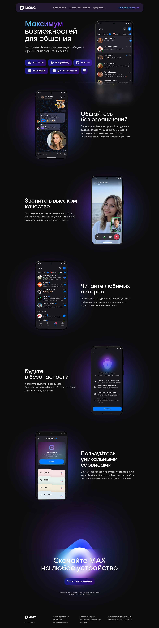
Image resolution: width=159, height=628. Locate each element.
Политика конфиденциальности (120, 617)
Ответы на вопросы (87, 617)
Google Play (59, 63)
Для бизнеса (59, 8)
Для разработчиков (60, 623)
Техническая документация (90, 620)
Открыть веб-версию (128, 8)
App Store (35, 63)
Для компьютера (64, 71)
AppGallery (36, 71)
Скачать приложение (79, 8)
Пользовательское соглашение (120, 620)
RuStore (83, 63)
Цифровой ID (99, 8)
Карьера (83, 623)
